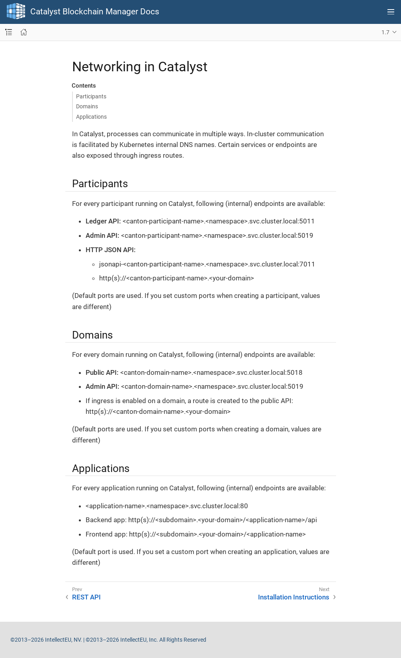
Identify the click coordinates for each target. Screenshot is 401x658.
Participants (91, 96)
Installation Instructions (293, 597)
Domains (87, 106)
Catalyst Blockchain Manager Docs (94, 12)
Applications (91, 117)
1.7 (385, 32)
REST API (86, 597)
